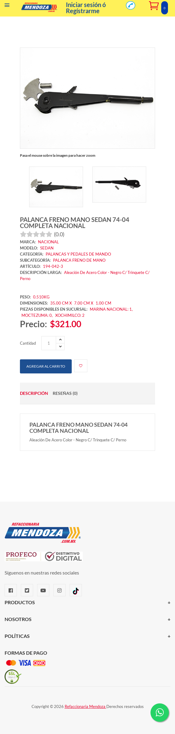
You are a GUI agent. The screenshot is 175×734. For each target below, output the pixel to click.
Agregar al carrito (45, 366)
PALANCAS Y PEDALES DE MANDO (78, 254)
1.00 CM (103, 303)
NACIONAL (48, 241)
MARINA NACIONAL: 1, (111, 309)
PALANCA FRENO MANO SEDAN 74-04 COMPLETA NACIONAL (74, 222)
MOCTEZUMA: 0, (37, 315)
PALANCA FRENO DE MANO (79, 260)
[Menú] (7, 6)
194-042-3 (53, 266)
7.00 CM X (84, 303)
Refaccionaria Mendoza (85, 706)
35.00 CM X (61, 303)
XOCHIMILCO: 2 (70, 315)
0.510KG (41, 296)
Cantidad (28, 343)
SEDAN (47, 247)
